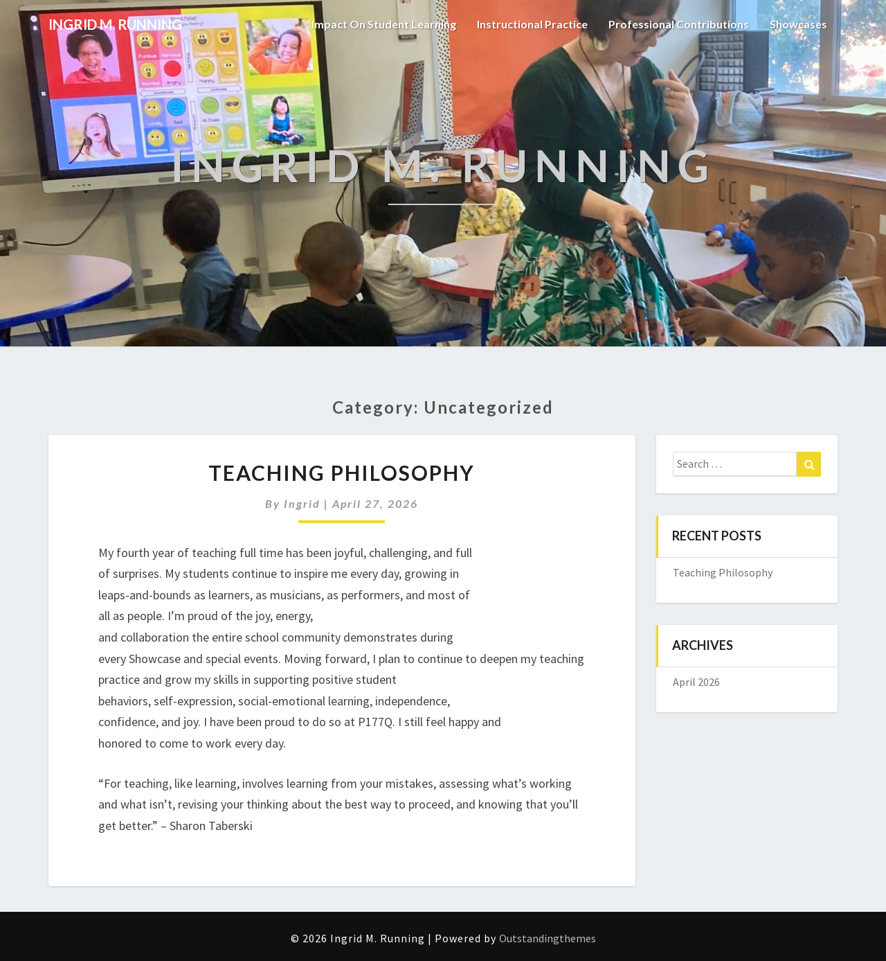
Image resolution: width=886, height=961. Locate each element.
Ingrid (302, 503)
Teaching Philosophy (341, 472)
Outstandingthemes (547, 938)
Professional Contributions (678, 23)
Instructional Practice (532, 23)
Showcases (798, 23)
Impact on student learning (383, 23)
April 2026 (696, 682)
